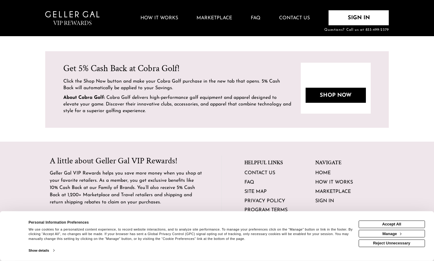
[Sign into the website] (359, 17)
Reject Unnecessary (391, 243)
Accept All (391, 224)
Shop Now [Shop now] (335, 95)
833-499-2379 (377, 30)
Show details (39, 250)
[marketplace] (214, 18)
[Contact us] (294, 18)
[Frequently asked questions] (255, 18)
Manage (391, 233)
